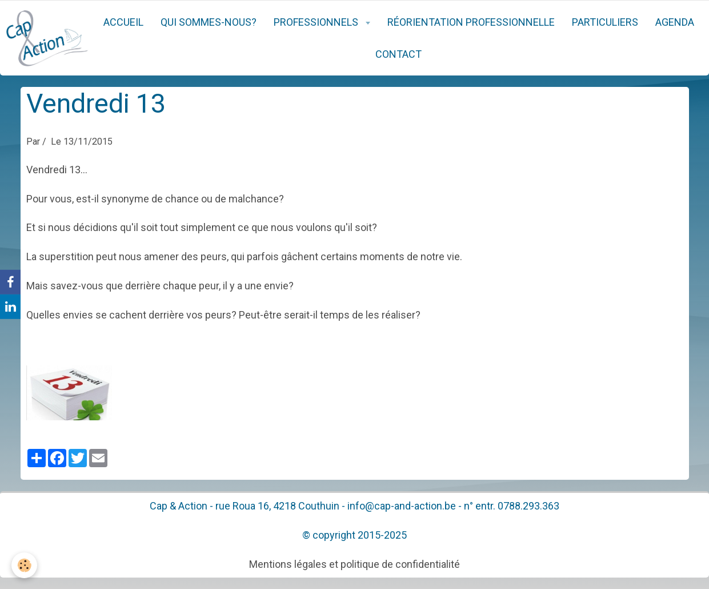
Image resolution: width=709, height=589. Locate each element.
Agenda (674, 22)
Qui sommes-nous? (209, 22)
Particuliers (605, 22)
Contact (398, 54)
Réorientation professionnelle (471, 22)
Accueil (123, 22)
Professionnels (317, 22)
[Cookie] (24, 565)
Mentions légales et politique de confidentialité (354, 564)
